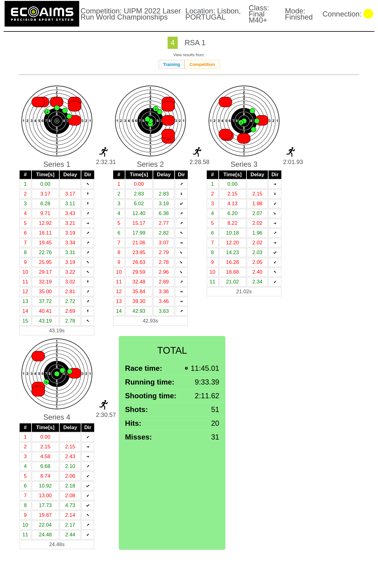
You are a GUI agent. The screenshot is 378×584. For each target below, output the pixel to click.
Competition (202, 64)
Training (171, 64)
